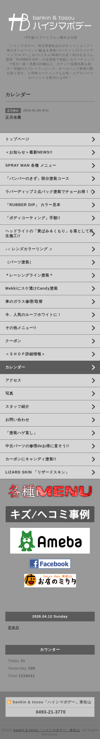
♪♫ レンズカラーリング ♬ (28, 249)
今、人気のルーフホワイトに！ (33, 314)
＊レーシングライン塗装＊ (29, 275)
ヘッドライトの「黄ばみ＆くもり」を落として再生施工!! (49, 233)
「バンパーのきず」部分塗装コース (37, 178)
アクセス (13, 380)
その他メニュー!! (20, 328)
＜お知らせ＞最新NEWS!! (29, 152)
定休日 (13, 628)
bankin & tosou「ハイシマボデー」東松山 (47, 730)
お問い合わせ (17, 419)
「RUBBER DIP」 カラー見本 (33, 205)
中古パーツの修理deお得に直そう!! (37, 446)
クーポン (13, 341)
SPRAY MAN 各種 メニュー (30, 165)
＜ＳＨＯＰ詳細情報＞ (25, 354)
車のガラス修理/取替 (24, 301)
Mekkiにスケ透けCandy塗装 (31, 288)
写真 (9, 393)
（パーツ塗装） (19, 262)
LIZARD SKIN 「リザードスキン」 (37, 472)
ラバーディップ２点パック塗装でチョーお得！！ (49, 191)
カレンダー (15, 367)
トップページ (17, 139)
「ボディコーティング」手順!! (32, 218)
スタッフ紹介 (17, 406)
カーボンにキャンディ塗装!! (30, 459)
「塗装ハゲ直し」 (21, 433)
